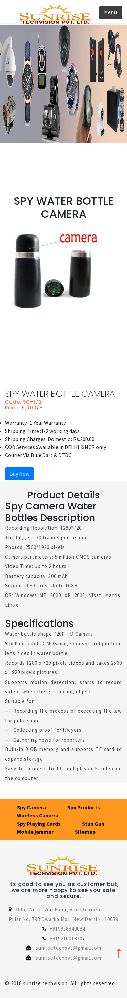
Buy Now (19, 473)
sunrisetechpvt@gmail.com (68, 948)
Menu (110, 12)
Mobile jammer (35, 831)
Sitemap (85, 831)
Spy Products (83, 807)
